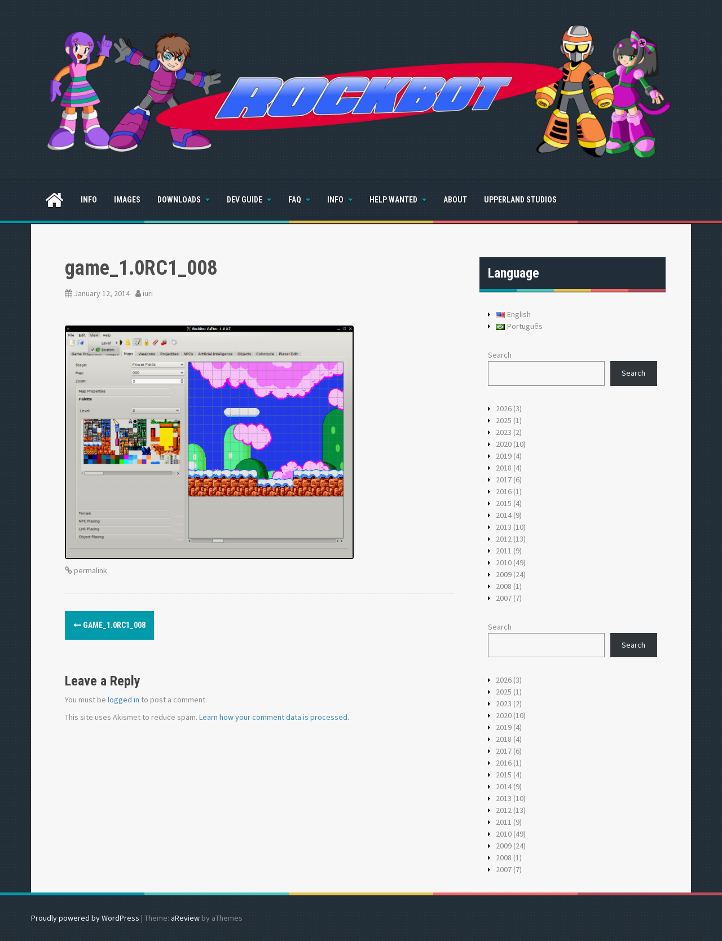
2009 (504, 574)
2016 (504, 491)
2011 (504, 551)
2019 (504, 456)
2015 (504, 503)
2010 (504, 562)
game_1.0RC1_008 (109, 625)
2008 (504, 586)
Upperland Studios (520, 199)
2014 (504, 515)
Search (500, 355)
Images (127, 199)
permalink (89, 570)
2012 (504, 539)
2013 (504, 527)
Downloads (179, 199)
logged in (123, 699)
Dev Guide (244, 199)
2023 (504, 432)
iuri (148, 293)
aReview (185, 918)
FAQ (294, 199)
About (455, 199)
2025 (504, 420)
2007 (504, 598)
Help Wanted (393, 199)
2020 (504, 444)
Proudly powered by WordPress (85, 918)
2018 (504, 468)
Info (89, 199)
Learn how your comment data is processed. (274, 717)
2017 (504, 479)
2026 (504, 408)
